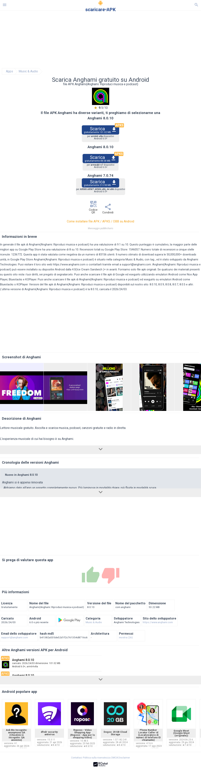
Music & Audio (28, 71)
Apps (9, 71)
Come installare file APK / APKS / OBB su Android (100, 221)
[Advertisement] (100, 526)
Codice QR (93, 208)
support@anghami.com (136, 264)
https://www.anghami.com (69, 264)
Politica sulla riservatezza (97, 757)
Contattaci (76, 757)
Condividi (108, 210)
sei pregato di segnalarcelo (56, 274)
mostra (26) (126, 637)
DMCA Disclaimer (120, 757)
